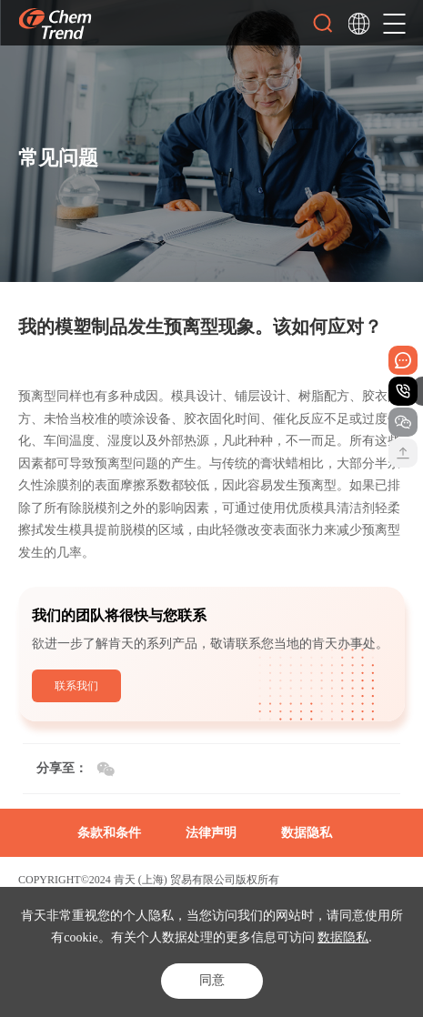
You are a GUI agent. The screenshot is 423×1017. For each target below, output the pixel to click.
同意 (212, 980)
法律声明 (211, 833)
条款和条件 (109, 833)
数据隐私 (342, 937)
